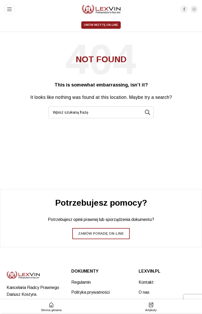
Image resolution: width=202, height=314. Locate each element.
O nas (144, 292)
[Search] (101, 112)
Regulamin (81, 282)
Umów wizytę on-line (101, 24)
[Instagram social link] (194, 9)
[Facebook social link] (184, 9)
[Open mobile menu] (9, 9)
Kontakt (146, 282)
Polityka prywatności (90, 292)
